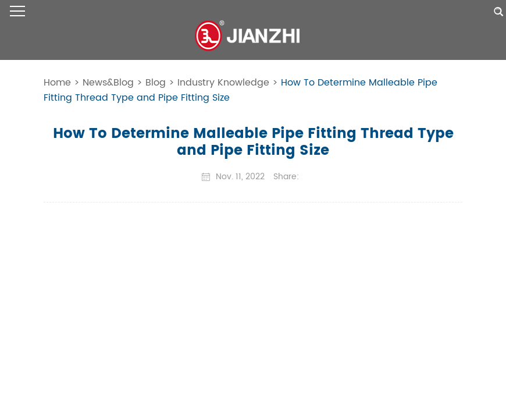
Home (57, 82)
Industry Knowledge (223, 82)
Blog (155, 82)
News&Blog (108, 82)
